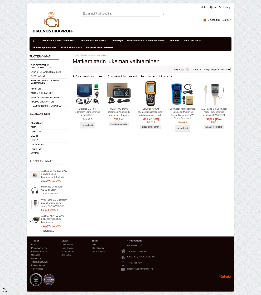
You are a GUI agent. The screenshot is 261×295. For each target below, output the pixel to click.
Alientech (36, 123)
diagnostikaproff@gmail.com (140, 269)
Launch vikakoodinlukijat (93, 40)
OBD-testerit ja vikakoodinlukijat (58, 40)
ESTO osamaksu (39, 251)
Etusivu (76, 55)
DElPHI (34, 136)
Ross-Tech (37, 149)
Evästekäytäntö (38, 265)
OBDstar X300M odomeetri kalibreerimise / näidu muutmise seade (150, 112)
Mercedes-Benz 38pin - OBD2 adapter (52, 188)
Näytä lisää (48, 231)
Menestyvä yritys (39, 248)
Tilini (94, 244)
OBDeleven (37, 144)
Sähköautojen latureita (44, 47)
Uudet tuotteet (67, 251)
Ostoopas (35, 255)
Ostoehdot (36, 258)
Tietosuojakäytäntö (40, 262)
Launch (35, 140)
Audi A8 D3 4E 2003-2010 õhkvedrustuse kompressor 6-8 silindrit (54, 173)
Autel (34, 127)
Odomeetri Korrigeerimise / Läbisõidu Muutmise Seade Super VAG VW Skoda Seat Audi (182, 114)
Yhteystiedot (37, 269)
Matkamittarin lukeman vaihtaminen (146, 40)
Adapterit (175, 40)
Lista (182, 69)
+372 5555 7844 (134, 263)
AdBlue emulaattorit (71, 47)
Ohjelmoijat (117, 40)
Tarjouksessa (67, 248)
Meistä (34, 244)
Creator (36, 131)
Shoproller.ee (225, 276)
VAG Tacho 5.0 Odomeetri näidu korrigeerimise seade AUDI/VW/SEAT (54, 203)
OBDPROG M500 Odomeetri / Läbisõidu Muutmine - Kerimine (119, 112)
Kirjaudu (212, 7)
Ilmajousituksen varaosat (99, 47)
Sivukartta (66, 255)
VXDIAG (35, 153)
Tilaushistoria (98, 248)
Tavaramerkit (67, 244)
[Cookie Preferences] (5, 290)
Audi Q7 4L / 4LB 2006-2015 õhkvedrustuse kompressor (53, 218)
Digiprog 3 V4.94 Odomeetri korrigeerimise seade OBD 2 (87, 112)
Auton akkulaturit (193, 40)
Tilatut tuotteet (98, 251)
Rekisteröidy (224, 7)
